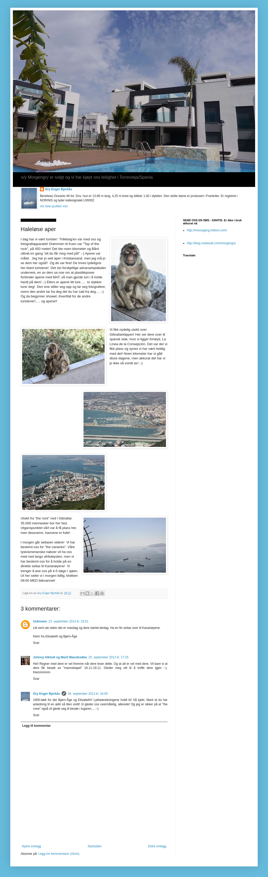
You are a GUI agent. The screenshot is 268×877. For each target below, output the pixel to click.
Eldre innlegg (157, 846)
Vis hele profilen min (54, 206)
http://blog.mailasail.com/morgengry (211, 243)
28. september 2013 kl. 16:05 (88, 694)
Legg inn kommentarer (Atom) (58, 854)
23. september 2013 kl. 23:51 (68, 621)
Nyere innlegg (31, 846)
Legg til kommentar (36, 726)
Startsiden (95, 846)
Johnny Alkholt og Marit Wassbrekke (60, 657)
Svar (36, 643)
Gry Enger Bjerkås (58, 189)
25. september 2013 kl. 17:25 (108, 657)
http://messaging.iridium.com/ (207, 230)
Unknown (40, 621)
